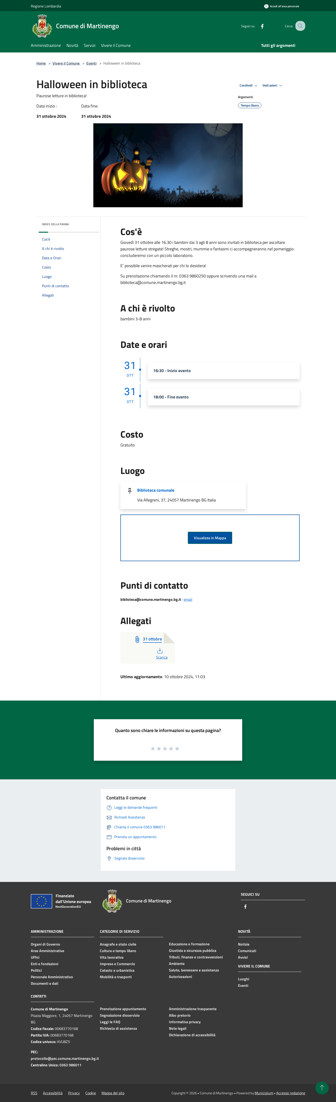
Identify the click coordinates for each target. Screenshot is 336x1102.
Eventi (91, 63)
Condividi (249, 85)
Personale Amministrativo (52, 977)
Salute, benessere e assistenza (194, 970)
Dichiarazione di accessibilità (192, 1035)
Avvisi (243, 957)
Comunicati (247, 950)
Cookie (90, 1093)
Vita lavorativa (111, 957)
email (188, 599)
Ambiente (177, 963)
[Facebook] (258, 26)
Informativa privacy (185, 1022)
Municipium (264, 1093)
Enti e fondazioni (44, 964)
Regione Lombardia (46, 6)
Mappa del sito (113, 1093)
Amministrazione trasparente (193, 1009)
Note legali (177, 1028)
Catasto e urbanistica (117, 970)
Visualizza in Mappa (210, 538)
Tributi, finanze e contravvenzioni (196, 957)
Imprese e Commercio (117, 964)
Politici (36, 970)
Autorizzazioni (180, 976)
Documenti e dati (44, 983)
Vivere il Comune (66, 63)
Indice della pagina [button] (55, 224)
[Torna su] (322, 1088)
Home (41, 63)
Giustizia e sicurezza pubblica (192, 950)
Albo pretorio (180, 1015)
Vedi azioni (273, 85)
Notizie (243, 944)
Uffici (35, 957)
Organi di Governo (45, 944)
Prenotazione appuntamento (123, 1009)
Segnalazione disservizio (120, 1015)
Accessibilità (53, 1093)
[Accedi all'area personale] (281, 6)
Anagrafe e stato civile (118, 944)
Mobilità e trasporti (116, 977)
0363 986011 (70, 1065)
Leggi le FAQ (110, 1022)
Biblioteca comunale (155, 490)
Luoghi (243, 979)
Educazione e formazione (189, 944)
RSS (34, 1093)
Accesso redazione (290, 1093)
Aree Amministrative (47, 950)
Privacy (74, 1093)
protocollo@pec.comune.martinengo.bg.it (65, 1058)
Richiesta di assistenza (118, 1028)
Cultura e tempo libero (118, 950)
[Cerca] (299, 25)
